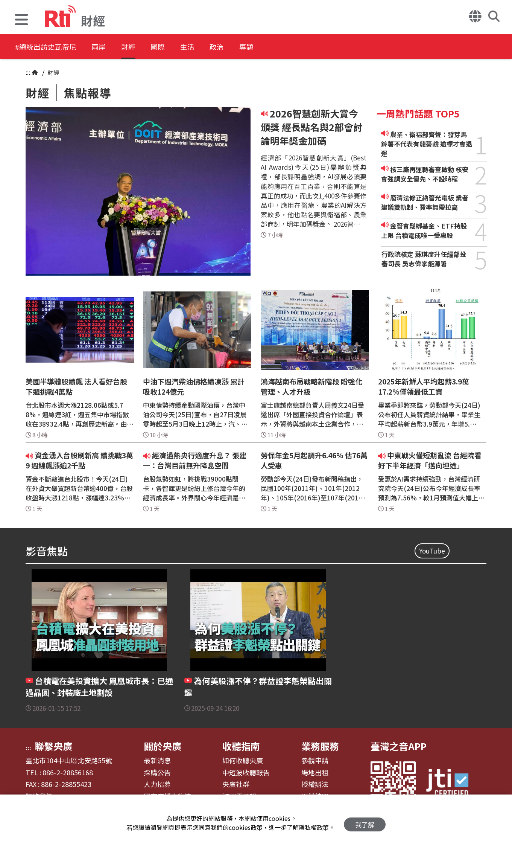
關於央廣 (162, 746)
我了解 (364, 823)
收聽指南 (241, 746)
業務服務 (320, 746)
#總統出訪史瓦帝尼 (47, 46)
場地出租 (314, 773)
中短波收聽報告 (246, 773)
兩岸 (106, 46)
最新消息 (157, 760)
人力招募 (157, 784)
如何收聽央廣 (242, 760)
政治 (241, 46)
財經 (139, 46)
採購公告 (157, 773)
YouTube (432, 550)
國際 (173, 46)
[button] (21, 20)
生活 (207, 46)
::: (28, 72)
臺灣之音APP (399, 746)
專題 (275, 46)
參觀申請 (314, 760)
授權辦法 (314, 784)
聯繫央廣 (53, 746)
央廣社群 (235, 784)
